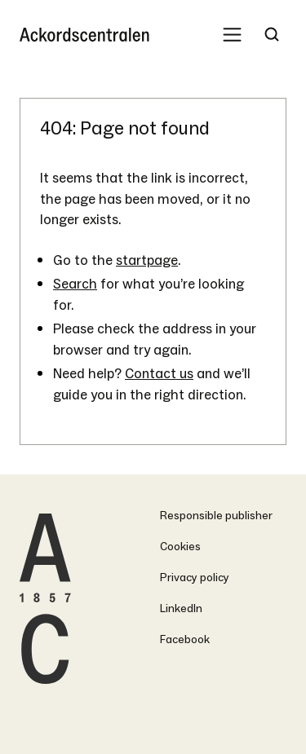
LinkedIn (181, 608)
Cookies (180, 546)
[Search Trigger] (271, 34)
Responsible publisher (216, 516)
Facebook (185, 639)
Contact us (159, 373)
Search (75, 284)
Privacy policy (194, 577)
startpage (147, 260)
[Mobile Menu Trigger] (232, 34)
